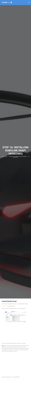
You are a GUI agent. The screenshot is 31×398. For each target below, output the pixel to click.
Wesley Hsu (15, 151)
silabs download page (16, 396)
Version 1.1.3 (5, 295)
